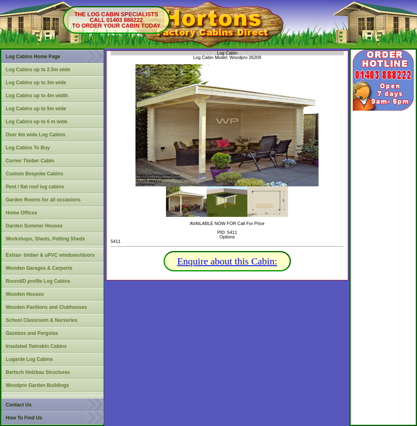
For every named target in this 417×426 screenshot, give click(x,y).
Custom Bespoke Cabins (34, 174)
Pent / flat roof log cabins (35, 187)
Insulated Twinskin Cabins (36, 346)
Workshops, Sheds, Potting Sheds (45, 239)
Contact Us (18, 405)
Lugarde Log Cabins (29, 359)
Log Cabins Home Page (33, 56)
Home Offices (21, 213)
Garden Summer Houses (34, 226)
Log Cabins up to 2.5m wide (38, 69)
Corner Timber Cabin (30, 161)
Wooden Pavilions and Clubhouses (46, 307)
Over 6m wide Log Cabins (35, 135)
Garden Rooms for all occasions (43, 200)
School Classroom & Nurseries (41, 320)
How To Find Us (24, 418)
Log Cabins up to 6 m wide (37, 122)
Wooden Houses (25, 294)
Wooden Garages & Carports (39, 268)
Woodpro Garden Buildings (37, 385)
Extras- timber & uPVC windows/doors (50, 255)
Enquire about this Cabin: (227, 261)
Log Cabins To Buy (28, 148)
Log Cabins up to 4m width (37, 95)
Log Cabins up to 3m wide (36, 82)
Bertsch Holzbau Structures (38, 372)
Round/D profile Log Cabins (38, 281)
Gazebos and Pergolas (32, 333)
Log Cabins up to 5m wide (36, 108)
